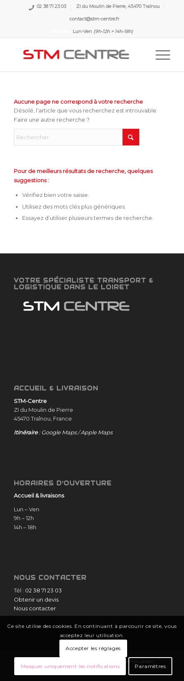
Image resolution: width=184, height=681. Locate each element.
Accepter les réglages (93, 648)
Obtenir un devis (36, 599)
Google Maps (59, 432)
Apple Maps (96, 432)
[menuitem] (47, 7)
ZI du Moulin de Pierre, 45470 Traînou (118, 6)
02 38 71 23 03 (51, 7)
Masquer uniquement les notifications (70, 666)
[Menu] (158, 54)
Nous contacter (35, 608)
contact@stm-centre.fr (94, 19)
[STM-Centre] (76, 54)
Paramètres (150, 666)
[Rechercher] (76, 137)
